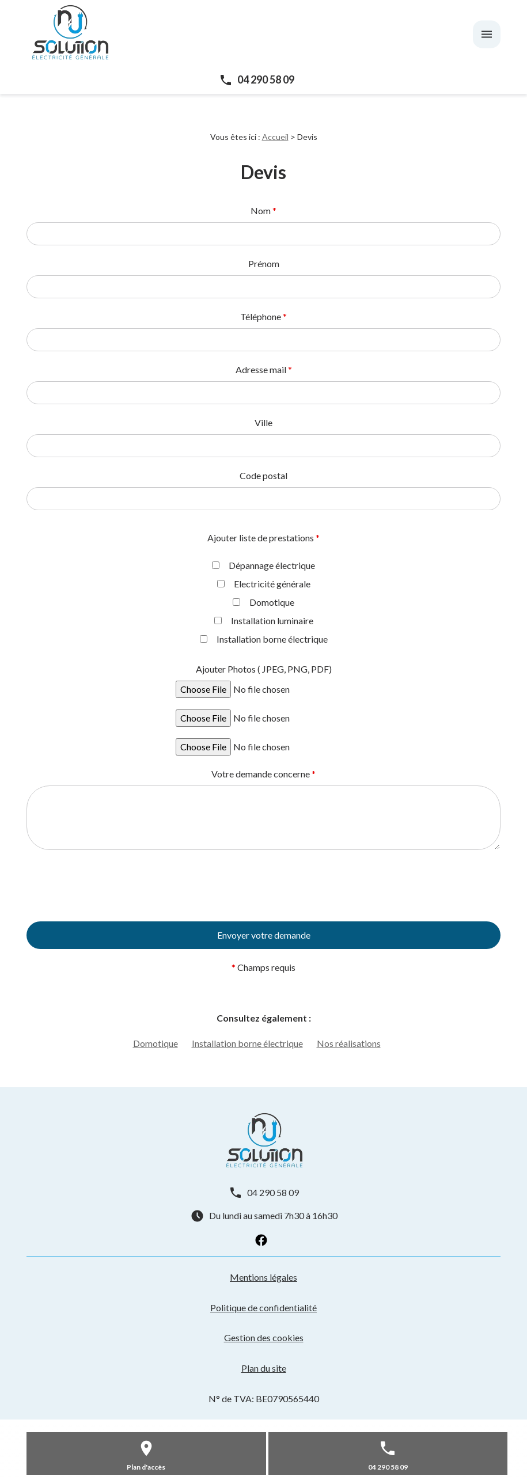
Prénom (263, 263)
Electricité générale (263, 583)
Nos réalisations (349, 1043)
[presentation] (114, 951)
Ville (263, 422)
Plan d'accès (146, 1467)
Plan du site (263, 1367)
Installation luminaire (263, 620)
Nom (263, 210)
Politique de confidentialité (263, 1307)
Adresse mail (264, 369)
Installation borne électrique (264, 638)
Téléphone (263, 316)
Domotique (263, 602)
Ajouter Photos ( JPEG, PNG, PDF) (264, 668)
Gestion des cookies (264, 1337)
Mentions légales (263, 1277)
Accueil (275, 137)
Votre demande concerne (263, 773)
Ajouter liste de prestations (263, 537)
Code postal (263, 475)
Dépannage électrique (263, 565)
